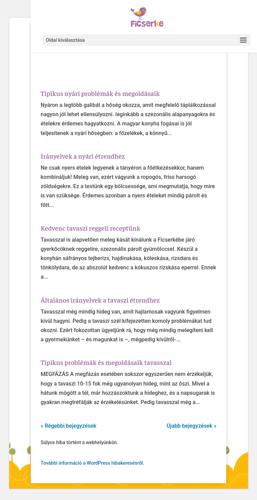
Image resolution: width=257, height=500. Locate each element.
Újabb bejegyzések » (192, 426)
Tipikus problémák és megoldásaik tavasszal (106, 362)
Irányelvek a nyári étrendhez (83, 155)
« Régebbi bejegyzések (69, 426)
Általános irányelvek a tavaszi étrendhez (100, 299)
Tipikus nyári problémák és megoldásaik (100, 93)
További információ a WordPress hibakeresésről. (92, 463)
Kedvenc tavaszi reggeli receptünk (90, 227)
